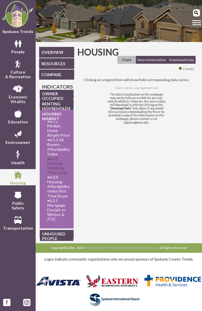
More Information (152, 60)
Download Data (181, 60)
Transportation (18, 222)
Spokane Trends (17, 17)
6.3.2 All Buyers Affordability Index (58, 147)
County (186, 69)
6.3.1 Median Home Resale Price (58, 128)
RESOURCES (53, 63)
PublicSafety (18, 199)
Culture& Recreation (18, 68)
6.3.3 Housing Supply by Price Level (57, 165)
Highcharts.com (148, 87)
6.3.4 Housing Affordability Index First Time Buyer (58, 186)
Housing (18, 177)
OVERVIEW (52, 52)
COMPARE (51, 74)
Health (18, 157)
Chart (126, 60)
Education (18, 116)
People (18, 46)
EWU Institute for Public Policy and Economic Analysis (120, 248)
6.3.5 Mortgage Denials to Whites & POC (56, 210)
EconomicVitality (18, 93)
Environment (18, 137)
